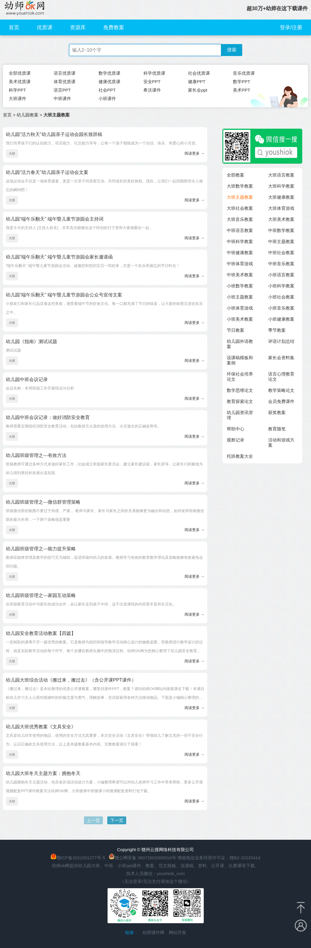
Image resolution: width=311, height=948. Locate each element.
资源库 (78, 27)
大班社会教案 (240, 208)
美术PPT (241, 90)
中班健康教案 (240, 252)
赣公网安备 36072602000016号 (142, 857)
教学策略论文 (281, 390)
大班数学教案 (240, 186)
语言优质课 (64, 73)
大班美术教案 (281, 219)
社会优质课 (199, 73)
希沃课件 (152, 90)
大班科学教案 (281, 186)
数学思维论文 (240, 390)
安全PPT (152, 81)
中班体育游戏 (240, 263)
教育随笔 (277, 428)
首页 (14, 27)
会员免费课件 (281, 401)
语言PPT (62, 90)
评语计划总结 (281, 341)
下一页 (116, 820)
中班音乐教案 (281, 263)
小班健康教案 (281, 319)
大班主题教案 (240, 197)
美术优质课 (20, 81)
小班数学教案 (240, 285)
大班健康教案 (281, 197)
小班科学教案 (281, 285)
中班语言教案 (240, 230)
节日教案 (235, 330)
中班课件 (62, 98)
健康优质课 (109, 81)
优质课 (44, 27)
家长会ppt (197, 90)
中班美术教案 (240, 274)
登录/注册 (291, 27)
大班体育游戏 (281, 208)
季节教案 (277, 330)
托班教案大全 (240, 456)
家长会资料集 (281, 357)
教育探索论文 (240, 401)
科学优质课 (154, 73)
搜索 (231, 49)
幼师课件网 (153, 932)
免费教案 (113, 27)
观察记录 (235, 439)
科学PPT (17, 90)
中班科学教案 (240, 241)
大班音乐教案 (240, 219)
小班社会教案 (281, 296)
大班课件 (17, 98)
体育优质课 (64, 81)
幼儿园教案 (27, 114)
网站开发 (177, 932)
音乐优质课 (244, 73)
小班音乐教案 (281, 307)
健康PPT (196, 81)
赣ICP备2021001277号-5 (81, 857)
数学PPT (241, 81)
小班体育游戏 (240, 307)
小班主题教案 (240, 296)
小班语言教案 (281, 274)
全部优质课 (20, 73)
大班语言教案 (281, 174)
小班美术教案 (240, 319)
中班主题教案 (281, 241)
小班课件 (107, 98)
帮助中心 (235, 428)
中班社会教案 (281, 252)
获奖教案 (277, 412)
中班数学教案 (281, 230)
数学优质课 (109, 73)
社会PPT (107, 90)
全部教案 (235, 174)
